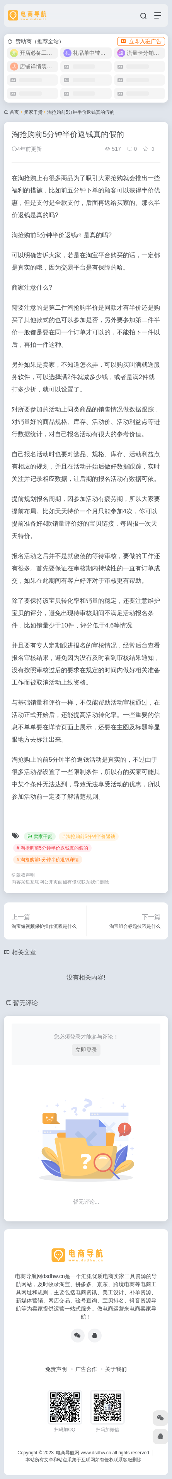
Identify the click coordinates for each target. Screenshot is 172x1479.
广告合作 (86, 1369)
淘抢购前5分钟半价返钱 (44, 235)
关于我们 (116, 1369)
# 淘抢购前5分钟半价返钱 (88, 836)
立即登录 (86, 1050)
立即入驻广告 (141, 41)
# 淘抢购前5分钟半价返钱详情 (48, 859)
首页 (14, 112)
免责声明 (56, 1369)
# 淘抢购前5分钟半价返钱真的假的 (52, 848)
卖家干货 (33, 112)
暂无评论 (25, 1003)
